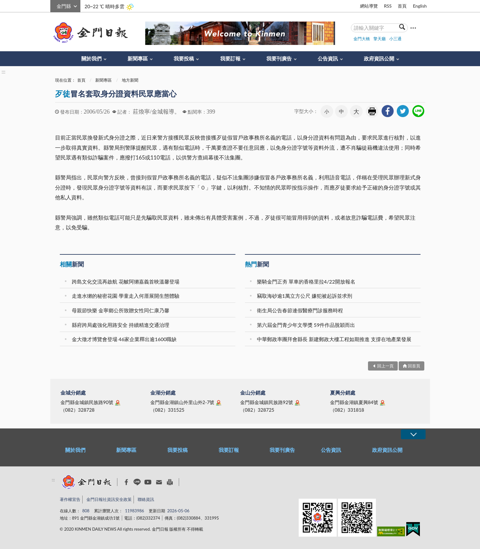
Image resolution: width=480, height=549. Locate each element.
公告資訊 (328, 58)
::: (54, 5)
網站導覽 (369, 6)
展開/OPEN (413, 434)
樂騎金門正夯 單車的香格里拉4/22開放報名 (306, 281)
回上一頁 (385, 365)
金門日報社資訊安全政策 (109, 499)
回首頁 (414, 365)
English (420, 6)
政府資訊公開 (379, 58)
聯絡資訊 (146, 499)
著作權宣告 (70, 499)
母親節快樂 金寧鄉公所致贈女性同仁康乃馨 (120, 310)
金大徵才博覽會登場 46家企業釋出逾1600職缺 (124, 339)
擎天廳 (379, 38)
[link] (388, 111)
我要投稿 (184, 58)
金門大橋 (361, 38)
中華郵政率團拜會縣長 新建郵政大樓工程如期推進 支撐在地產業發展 (334, 339)
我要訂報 (230, 58)
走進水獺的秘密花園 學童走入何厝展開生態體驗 (125, 296)
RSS (387, 6)
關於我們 (91, 58)
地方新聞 (130, 80)
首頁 (402, 6)
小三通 (395, 38)
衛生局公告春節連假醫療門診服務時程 (300, 310)
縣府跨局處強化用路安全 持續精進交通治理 (120, 325)
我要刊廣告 (279, 58)
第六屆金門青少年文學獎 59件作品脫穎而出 (306, 325)
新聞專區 (138, 58)
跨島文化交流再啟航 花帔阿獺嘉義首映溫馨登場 (125, 281)
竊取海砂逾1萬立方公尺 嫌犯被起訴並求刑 (304, 296)
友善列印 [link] (372, 111)
